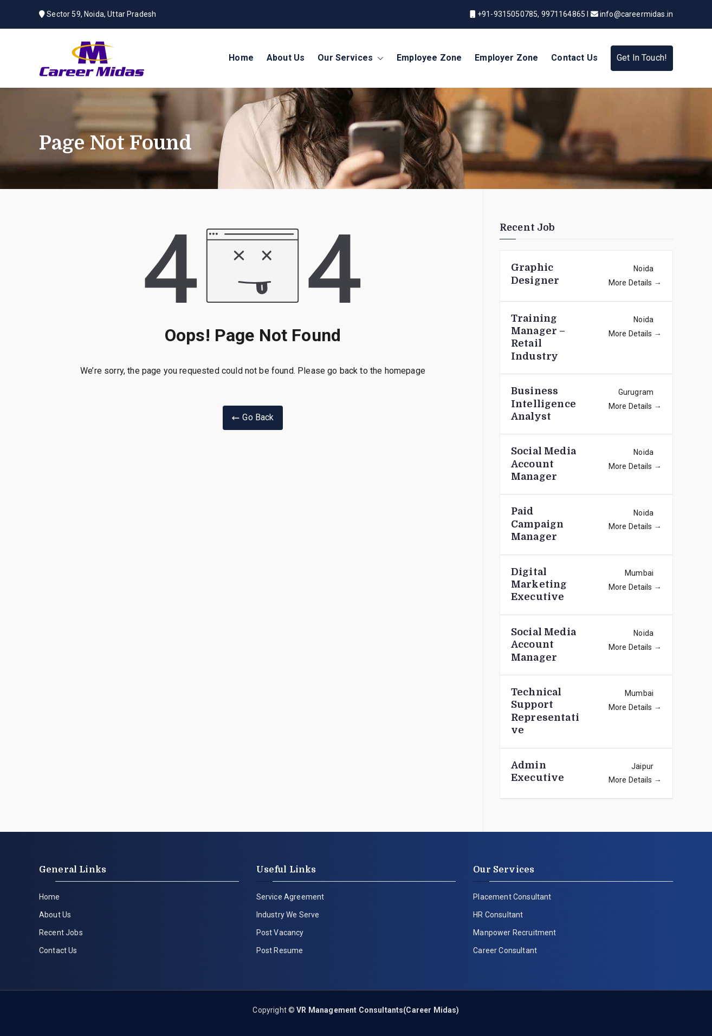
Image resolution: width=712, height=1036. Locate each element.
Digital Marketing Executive (539, 584)
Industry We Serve (288, 914)
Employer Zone (506, 58)
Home (241, 58)
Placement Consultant (512, 896)
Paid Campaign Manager (537, 524)
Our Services (351, 58)
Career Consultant (505, 950)
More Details (635, 282)
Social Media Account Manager (543, 464)
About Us (286, 58)
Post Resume (279, 950)
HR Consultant (498, 914)
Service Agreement (290, 896)
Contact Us (574, 58)
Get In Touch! (642, 58)
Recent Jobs (61, 932)
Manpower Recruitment (514, 932)
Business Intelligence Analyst (543, 404)
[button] (378, 58)
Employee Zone (429, 58)
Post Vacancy (280, 932)
